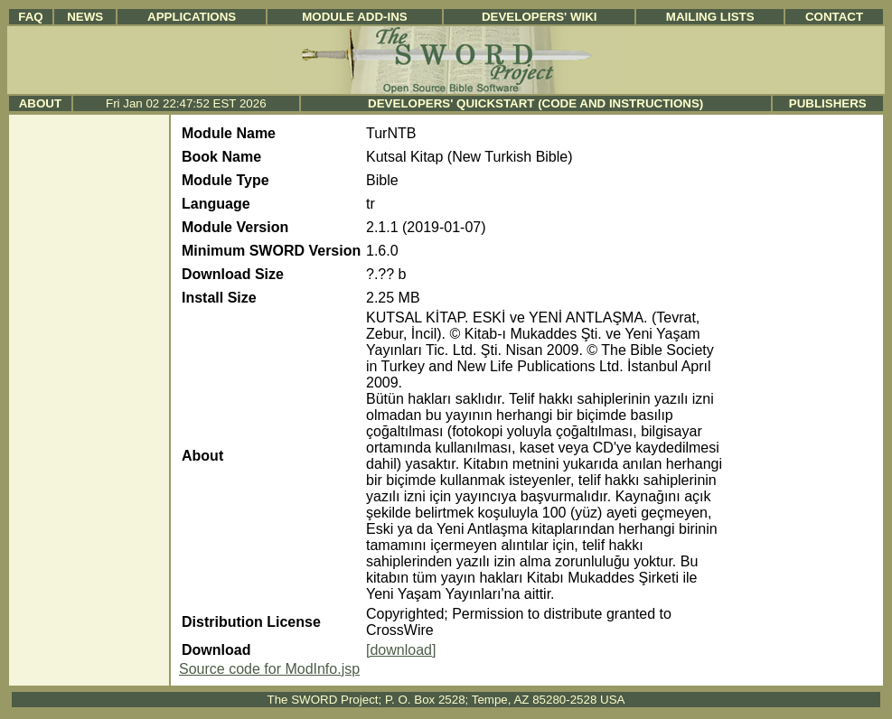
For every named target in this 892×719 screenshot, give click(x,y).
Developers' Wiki (539, 16)
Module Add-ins (355, 16)
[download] (401, 650)
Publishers (828, 103)
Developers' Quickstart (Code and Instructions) (535, 103)
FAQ (30, 16)
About (40, 103)
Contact (834, 16)
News (85, 16)
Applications (191, 16)
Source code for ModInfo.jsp (269, 669)
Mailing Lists (710, 16)
